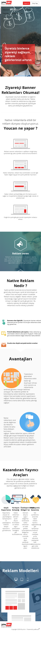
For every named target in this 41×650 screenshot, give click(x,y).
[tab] (16, 580)
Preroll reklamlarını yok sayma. (18, 332)
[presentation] (16, 580)
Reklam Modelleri (17, 13)
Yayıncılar (6, 13)
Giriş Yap (35, 3)
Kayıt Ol (26, 3)
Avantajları (28, 10)
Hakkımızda (6, 10)
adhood (37, 629)
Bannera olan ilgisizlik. (15, 320)
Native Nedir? (17, 10)
